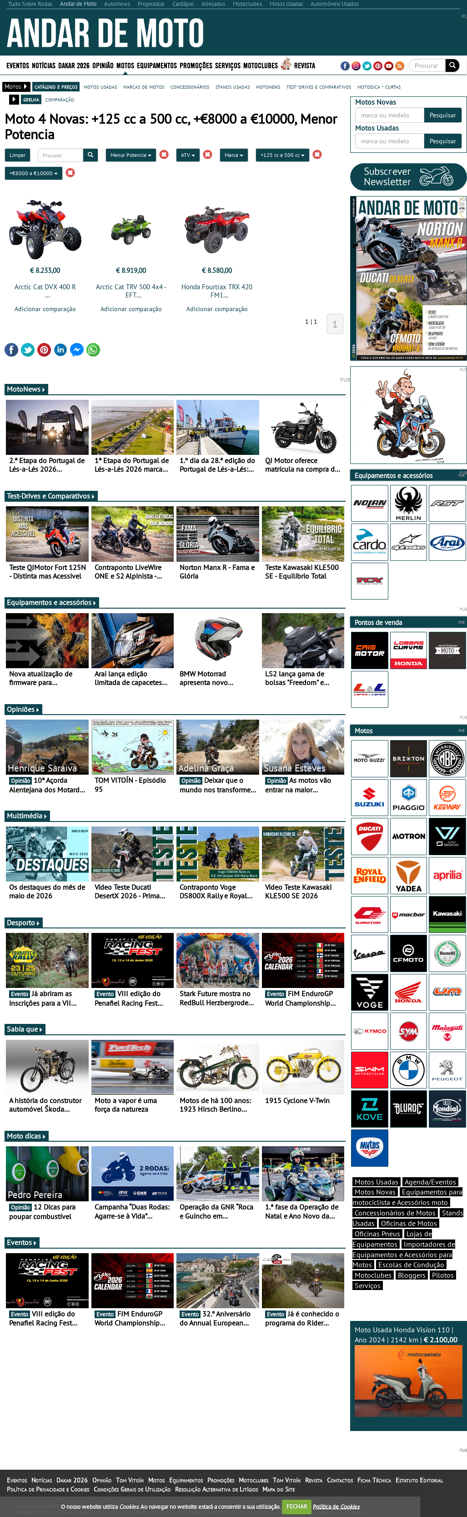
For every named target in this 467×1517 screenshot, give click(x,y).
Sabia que (25, 1028)
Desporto (23, 922)
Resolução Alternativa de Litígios (216, 1489)
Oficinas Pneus (377, 1233)
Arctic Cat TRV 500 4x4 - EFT (131, 290)
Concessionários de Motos (395, 1212)
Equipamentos (157, 65)
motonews (268, 86)
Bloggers (412, 1275)
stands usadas (233, 86)
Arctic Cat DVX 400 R (45, 286)
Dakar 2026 (74, 65)
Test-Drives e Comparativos (51, 495)
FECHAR (296, 1506)
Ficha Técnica (374, 1480)
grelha (31, 99)
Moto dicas (26, 1135)
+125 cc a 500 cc (283, 154)
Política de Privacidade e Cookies (48, 1489)
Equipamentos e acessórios (52, 602)
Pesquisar (443, 115)
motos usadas (100, 86)
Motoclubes (260, 65)
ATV (188, 154)
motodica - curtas (379, 86)
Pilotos (443, 1275)
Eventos (17, 65)
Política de (336, 1506)
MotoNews (26, 388)
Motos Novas (375, 1191)
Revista (304, 65)
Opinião (103, 65)
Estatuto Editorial (419, 1480)
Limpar (17, 154)
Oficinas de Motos (409, 1223)
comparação (59, 99)
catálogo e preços (56, 86)
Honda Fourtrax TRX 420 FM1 (216, 290)
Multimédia (27, 815)
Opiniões (23, 709)
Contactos (340, 1480)
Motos (125, 65)
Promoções (196, 65)
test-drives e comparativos (318, 86)
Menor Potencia (130, 154)
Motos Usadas (376, 1181)
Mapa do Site (278, 1489)
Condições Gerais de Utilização (132, 1489)
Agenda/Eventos (430, 1181)
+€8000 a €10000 (34, 173)
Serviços (228, 65)
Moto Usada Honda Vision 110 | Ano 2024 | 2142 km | (408, 1371)
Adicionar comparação (45, 309)
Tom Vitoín (130, 1480)
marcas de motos (143, 86)
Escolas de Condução (411, 1264)
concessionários (190, 86)
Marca (234, 154)
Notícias (43, 65)
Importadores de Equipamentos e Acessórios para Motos (403, 1255)
